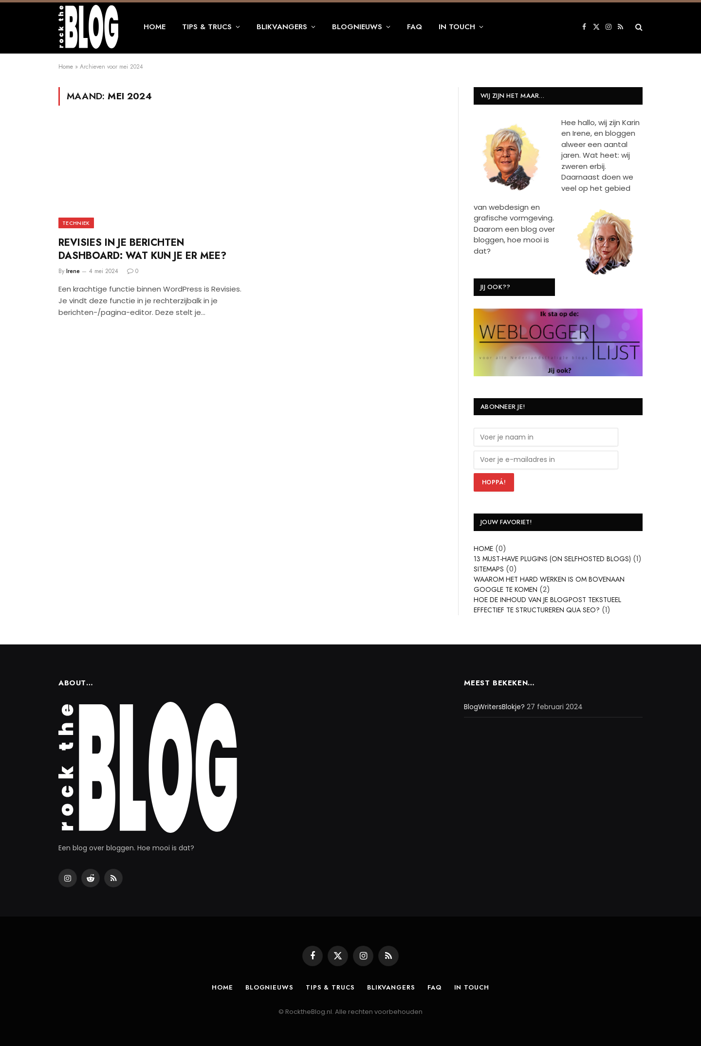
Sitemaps (489, 569)
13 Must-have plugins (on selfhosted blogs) (552, 559)
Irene (73, 271)
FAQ (414, 26)
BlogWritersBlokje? (494, 707)
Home (155, 26)
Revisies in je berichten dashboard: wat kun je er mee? (142, 249)
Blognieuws (357, 26)
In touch (457, 26)
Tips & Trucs (207, 26)
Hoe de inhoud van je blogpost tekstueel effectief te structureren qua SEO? (547, 605)
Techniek (76, 223)
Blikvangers (282, 26)
